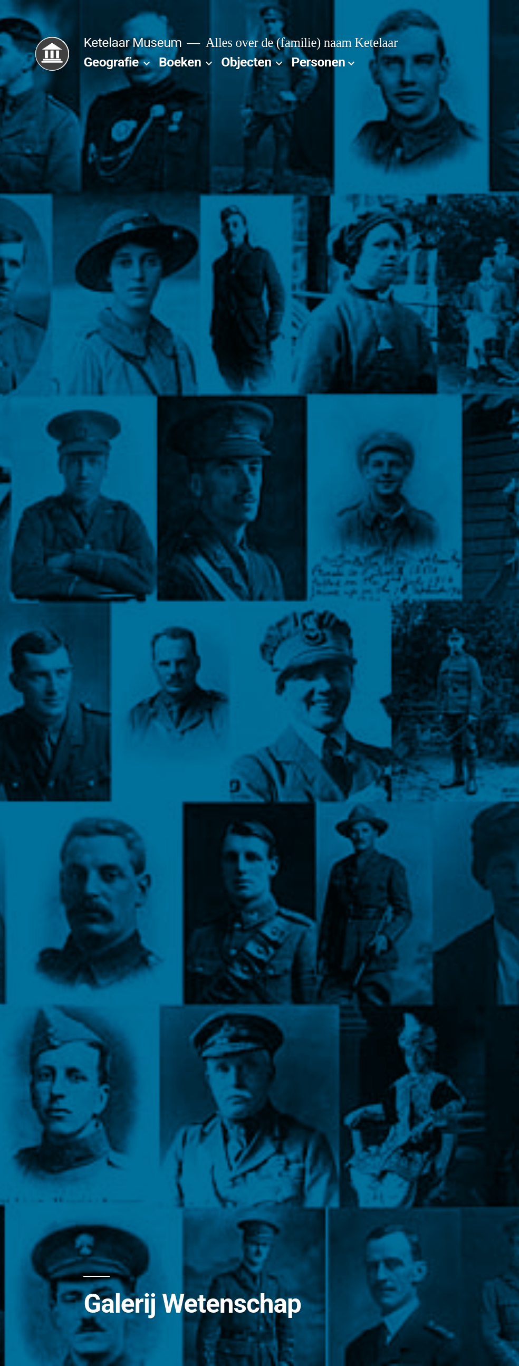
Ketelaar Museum (132, 42)
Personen (318, 62)
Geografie (111, 62)
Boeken (180, 62)
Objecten (246, 62)
